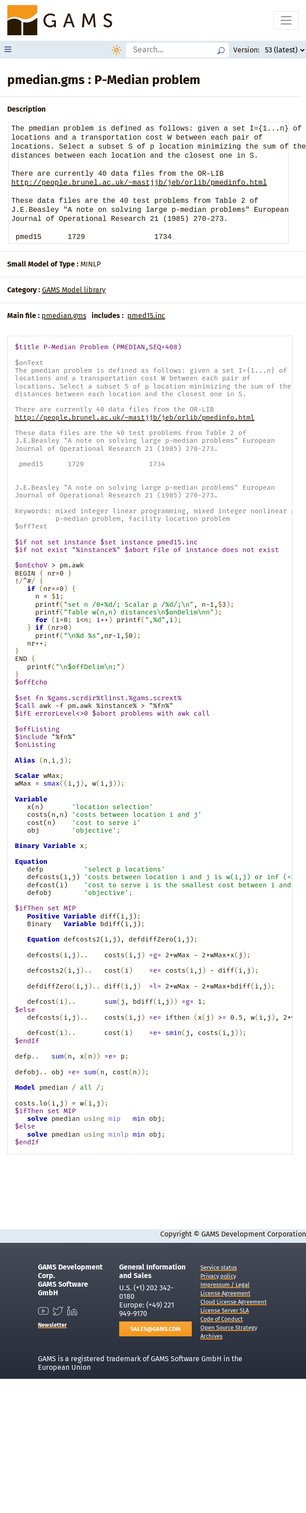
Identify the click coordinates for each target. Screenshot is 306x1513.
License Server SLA (224, 1310)
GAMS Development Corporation (253, 1234)
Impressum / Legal (225, 1284)
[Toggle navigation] (286, 20)
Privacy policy (218, 1276)
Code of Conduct (221, 1319)
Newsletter (52, 1324)
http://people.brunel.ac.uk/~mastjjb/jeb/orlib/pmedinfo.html (139, 183)
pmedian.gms (64, 315)
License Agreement (225, 1293)
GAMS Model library (74, 290)
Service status (218, 1267)
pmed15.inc (146, 315)
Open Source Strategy (228, 1327)
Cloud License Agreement (233, 1301)
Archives (211, 1336)
